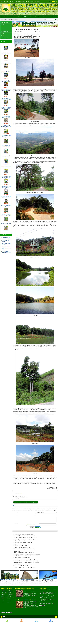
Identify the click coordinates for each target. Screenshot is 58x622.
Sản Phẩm (3, 598)
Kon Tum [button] (49, 17)
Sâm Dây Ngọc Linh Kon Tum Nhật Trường (25, 599)
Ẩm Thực (9, 596)
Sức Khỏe (3, 594)
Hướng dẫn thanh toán (6, 237)
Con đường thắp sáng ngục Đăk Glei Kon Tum (22, 535)
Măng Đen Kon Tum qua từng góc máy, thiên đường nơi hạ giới (25, 554)
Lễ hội (2, 33)
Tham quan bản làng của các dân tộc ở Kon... (28, 579)
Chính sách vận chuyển (6, 238)
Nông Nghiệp (10, 594)
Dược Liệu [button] (12, 17)
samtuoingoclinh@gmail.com (24, 1)
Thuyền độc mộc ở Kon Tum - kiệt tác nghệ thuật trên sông (24, 562)
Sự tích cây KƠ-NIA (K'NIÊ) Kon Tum (20, 564)
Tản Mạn (3, 600)
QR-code (3, 612)
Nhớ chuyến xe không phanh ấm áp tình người (22, 559)
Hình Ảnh (9, 592)
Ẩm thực (2, 26)
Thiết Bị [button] (31, 17)
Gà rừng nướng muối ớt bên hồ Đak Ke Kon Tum (22, 567)
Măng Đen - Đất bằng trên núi (20, 540)
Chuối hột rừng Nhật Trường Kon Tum (24, 588)
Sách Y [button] (43, 17)
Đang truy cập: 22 (9, 612)
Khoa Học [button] (54, 17)
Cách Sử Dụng (4, 592)
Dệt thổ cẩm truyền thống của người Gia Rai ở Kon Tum (24, 537)
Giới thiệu (3, 590)
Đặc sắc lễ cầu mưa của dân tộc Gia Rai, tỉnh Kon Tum (23, 555)
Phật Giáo (9, 600)
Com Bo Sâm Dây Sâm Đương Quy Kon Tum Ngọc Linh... (6, 126)
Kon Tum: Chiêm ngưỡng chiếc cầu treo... (46, 579)
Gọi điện (7, 621)
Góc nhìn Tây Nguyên (5, 31)
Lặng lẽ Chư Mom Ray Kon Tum (20, 547)
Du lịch (2, 24)
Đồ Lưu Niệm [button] (37, 17)
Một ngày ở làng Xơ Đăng (18, 565)
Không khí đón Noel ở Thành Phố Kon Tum (21, 552)
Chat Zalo (36, 621)
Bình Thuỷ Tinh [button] (25, 17)
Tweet (14, 505)
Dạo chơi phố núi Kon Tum (19, 545)
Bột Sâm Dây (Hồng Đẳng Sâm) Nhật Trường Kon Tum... (6, 136)
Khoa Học (3, 596)
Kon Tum (9, 598)
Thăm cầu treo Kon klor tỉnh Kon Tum (21, 542)
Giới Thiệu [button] (6, 17)
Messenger (51, 621)
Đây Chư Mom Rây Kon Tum (19, 544)
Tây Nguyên (3, 35)
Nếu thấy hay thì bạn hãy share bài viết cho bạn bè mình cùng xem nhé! (25, 502)
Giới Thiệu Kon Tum (4, 22)
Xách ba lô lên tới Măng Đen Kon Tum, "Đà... (8, 579)
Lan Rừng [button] (18, 17)
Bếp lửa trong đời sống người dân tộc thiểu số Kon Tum (23, 560)
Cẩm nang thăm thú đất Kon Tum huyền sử (22, 534)
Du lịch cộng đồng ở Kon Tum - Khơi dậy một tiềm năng (24, 539)
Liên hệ (9, 590)
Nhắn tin (21, 621)
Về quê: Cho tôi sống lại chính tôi (20, 557)
